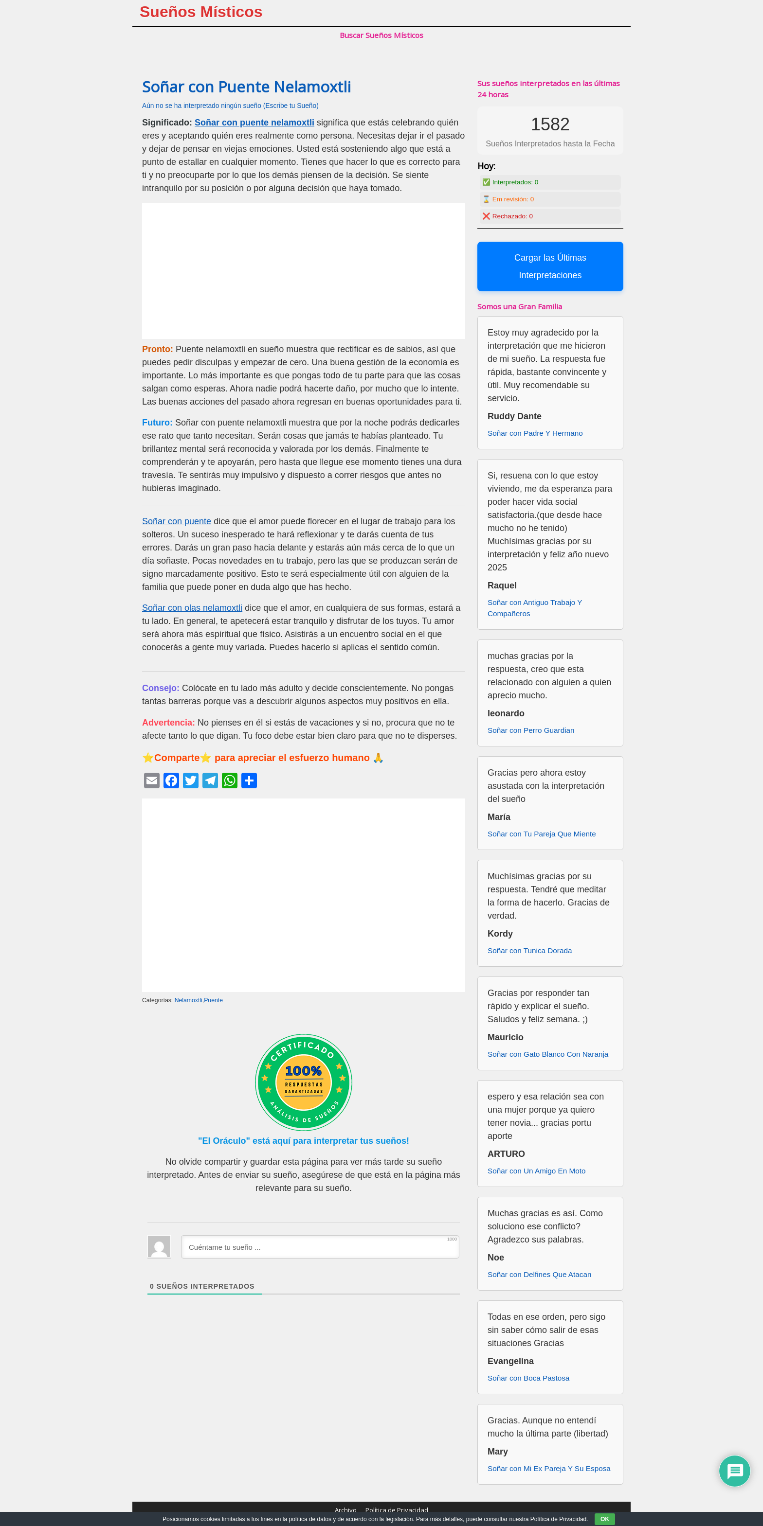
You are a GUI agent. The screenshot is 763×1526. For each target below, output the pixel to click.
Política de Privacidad (396, 1510)
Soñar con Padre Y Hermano (535, 433)
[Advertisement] (303, 271)
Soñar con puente (176, 521)
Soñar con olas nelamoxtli (192, 608)
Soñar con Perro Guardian (531, 730)
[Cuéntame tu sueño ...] (320, 1247)
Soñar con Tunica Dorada (530, 950)
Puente (213, 1000)
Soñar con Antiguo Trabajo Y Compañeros (535, 608)
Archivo (346, 1510)
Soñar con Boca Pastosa (528, 1378)
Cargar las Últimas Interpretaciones (550, 266)
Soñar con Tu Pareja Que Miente (542, 834)
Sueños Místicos (201, 11)
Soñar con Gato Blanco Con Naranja (548, 1054)
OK (604, 1519)
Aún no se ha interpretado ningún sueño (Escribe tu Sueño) (230, 105)
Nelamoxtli (188, 1000)
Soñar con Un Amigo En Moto (537, 1171)
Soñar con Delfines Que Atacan (539, 1274)
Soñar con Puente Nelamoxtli (246, 86)
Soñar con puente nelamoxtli (254, 122)
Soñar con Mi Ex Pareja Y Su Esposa (549, 1468)
